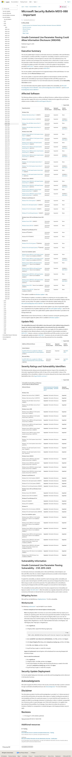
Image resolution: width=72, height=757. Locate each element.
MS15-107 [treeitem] (7, 85)
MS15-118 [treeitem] (7, 63)
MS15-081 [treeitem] (7, 138)
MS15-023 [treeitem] (7, 254)
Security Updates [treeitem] (6, 11)
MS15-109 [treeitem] (7, 81)
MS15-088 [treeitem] (7, 124)
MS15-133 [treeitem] (7, 33)
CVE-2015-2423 (34, 590)
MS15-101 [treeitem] (7, 97)
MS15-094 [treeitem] (7, 111)
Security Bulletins (33, 6)
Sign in (68, 1)
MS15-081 (46, 68)
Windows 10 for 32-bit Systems (29, 243)
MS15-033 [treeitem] (7, 234)
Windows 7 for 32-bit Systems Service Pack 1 (32, 162)
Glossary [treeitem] (4, 339)
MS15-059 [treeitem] (7, 182)
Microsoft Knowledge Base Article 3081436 (32, 303)
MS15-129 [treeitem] (7, 41)
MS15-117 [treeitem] (7, 65)
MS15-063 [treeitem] (7, 174)
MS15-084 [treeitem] (7, 132)
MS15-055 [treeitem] (7, 190)
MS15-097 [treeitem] (7, 105)
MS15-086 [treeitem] (7, 128)
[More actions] (68, 7)
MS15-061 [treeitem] (7, 178)
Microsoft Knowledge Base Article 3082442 (49, 87)
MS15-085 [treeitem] (7, 130)
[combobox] (10, 8)
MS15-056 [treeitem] (7, 188)
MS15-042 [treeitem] (7, 216)
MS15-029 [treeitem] (7, 242)
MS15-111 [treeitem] (7, 77)
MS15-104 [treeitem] (7, 91)
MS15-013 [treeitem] (7, 274)
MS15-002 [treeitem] (7, 296)
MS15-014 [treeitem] (7, 272)
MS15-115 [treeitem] (7, 69)
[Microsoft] (3, 2)
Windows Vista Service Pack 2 (28, 115)
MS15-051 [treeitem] (7, 198)
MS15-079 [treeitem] (7, 142)
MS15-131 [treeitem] (7, 37)
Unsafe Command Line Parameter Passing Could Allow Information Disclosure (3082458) (42, 25)
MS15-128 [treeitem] (7, 43)
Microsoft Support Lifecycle (43, 101)
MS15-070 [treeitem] (7, 160)
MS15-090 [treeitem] (7, 120)
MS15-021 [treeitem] (7, 258)
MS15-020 (64, 120)
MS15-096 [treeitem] (7, 107)
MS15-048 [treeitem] (7, 204)
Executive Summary (27, 27)
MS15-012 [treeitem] (7, 276)
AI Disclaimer (4, 756)
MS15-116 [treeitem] (7, 67)
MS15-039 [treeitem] (7, 222)
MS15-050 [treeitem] (7, 200)
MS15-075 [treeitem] (7, 150)
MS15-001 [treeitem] (7, 298)
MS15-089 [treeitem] (7, 121)
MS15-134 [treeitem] (7, 31)
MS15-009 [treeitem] (7, 282)
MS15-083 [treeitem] (7, 134)
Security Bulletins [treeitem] (7, 19)
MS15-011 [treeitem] (7, 278)
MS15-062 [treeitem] (7, 176)
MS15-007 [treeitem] (7, 286)
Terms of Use (51, 756)
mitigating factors (41, 599)
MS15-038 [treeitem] (7, 224)
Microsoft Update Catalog (55, 308)
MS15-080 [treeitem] (7, 140)
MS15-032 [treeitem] (7, 236)
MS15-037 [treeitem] (7, 226)
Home (26, 6)
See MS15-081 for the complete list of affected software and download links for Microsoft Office (32, 359)
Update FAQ (25, 31)
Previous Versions (12, 756)
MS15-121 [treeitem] (7, 57)
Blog (19, 756)
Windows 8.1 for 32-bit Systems (29, 209)
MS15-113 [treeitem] (7, 73)
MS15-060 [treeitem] (7, 180)
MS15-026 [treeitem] (7, 248)
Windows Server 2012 (26, 221)
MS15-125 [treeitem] (7, 49)
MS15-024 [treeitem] (7, 252)
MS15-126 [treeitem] (7, 47)
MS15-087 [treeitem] (7, 126)
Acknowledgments (50, 686)
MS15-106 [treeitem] (7, 87)
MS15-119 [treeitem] (7, 61)
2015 (39, 6)
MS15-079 (29, 66)
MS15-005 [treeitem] (7, 290)
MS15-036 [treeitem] (7, 228)
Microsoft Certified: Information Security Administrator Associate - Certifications (39, 738)
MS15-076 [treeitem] (7, 148)
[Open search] (65, 2)
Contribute (24, 756)
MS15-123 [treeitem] (7, 53)
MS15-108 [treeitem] (7, 83)
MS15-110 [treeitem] (7, 79)
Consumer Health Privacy (39, 756)
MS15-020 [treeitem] (7, 260)
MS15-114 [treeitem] (7, 71)
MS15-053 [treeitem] (7, 194)
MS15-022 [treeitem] (7, 256)
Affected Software (26, 29)
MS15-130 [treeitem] (7, 39)
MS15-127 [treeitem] (7, 45)
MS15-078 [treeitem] (7, 144)
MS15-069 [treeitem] (7, 162)
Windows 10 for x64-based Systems (29, 247)
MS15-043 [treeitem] (7, 214)
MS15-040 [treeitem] (7, 220)
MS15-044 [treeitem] (7, 212)
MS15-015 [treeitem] (7, 270)
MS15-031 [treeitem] (7, 238)
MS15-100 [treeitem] (7, 99)
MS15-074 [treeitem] (7, 152)
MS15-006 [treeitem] (7, 288)
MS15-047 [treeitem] (7, 206)
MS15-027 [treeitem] (7, 246)
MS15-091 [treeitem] (7, 117)
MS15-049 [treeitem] (7, 202)
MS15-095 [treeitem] (7, 109)
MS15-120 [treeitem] (7, 59)
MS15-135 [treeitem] (7, 29)
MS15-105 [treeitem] (7, 89)
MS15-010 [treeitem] (7, 280)
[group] (48, 635)
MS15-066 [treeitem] (7, 168)
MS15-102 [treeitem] (7, 95)
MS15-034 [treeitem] (7, 232)
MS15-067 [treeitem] (7, 166)
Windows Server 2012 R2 (27, 225)
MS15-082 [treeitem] (7, 136)
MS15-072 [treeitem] (7, 156)
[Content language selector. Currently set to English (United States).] (7, 753)
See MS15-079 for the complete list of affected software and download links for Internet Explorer (32, 351)
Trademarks (57, 756)
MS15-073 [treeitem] (7, 154)
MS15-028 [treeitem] (7, 244)
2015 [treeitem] (6, 27)
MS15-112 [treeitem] (7, 75)
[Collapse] (17, 5)
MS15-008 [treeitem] (7, 284)
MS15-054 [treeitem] (7, 192)
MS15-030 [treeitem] (7, 240)
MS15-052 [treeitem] (7, 196)
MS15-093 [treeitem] (7, 113)
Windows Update (40, 294)
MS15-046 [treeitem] (7, 208)
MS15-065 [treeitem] (7, 170)
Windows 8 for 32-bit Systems (28, 200)
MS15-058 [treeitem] (7, 184)
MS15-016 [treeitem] (7, 268)
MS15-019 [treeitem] (7, 262)
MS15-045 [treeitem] (7, 210)
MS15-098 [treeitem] (7, 103)
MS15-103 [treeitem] (7, 93)
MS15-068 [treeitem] (7, 164)
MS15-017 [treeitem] (7, 266)
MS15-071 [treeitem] (7, 158)
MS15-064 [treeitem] (7, 172)
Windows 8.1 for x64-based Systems (30, 213)
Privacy (30, 756)
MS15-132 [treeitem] (7, 35)
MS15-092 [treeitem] (7, 115)
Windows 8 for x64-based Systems (29, 204)
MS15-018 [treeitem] (7, 264)
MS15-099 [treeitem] (7, 101)
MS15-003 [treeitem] (7, 294)
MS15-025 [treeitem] (7, 250)
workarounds (31, 606)
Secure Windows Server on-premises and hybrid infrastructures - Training (38, 732)
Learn (23, 6)
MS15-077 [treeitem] (7, 146)
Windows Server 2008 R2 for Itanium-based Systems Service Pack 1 (31, 190)
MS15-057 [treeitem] (7, 186)
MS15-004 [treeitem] (7, 292)
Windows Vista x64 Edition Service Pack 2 (31, 123)
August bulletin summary (40, 376)
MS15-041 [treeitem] (7, 218)
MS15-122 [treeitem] (7, 55)
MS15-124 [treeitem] (7, 51)
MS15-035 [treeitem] (7, 230)
